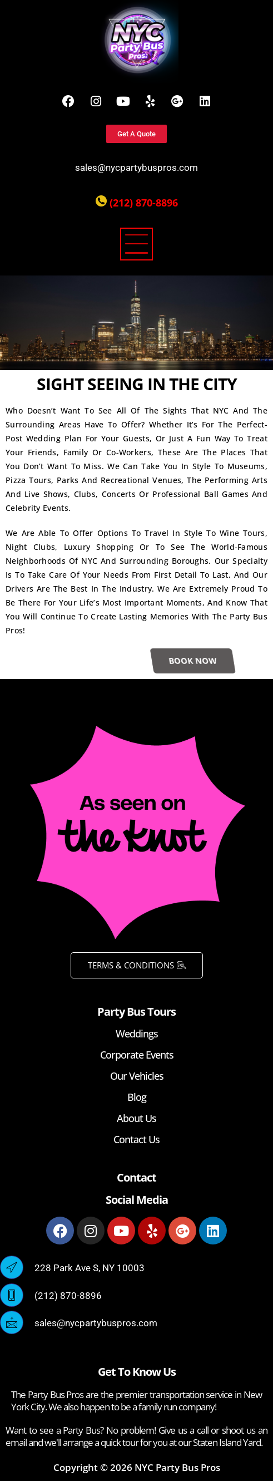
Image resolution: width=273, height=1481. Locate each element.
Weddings (137, 1033)
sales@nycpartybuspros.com (136, 167)
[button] (136, 246)
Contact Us (136, 1139)
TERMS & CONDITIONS (137, 965)
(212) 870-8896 (144, 202)
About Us (136, 1118)
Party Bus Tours (136, 1011)
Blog (136, 1097)
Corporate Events (136, 1054)
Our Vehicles (136, 1076)
